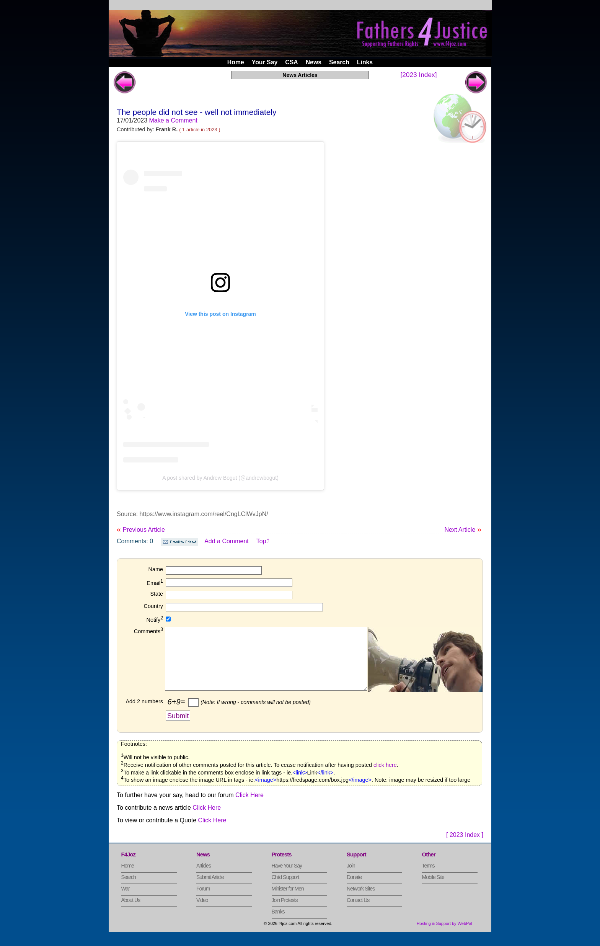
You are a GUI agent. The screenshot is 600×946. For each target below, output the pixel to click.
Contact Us (358, 913)
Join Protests (285, 913)
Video (202, 913)
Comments (148, 631)
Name (155, 569)
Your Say (264, 62)
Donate (354, 890)
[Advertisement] (424, 253)
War (125, 901)
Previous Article (141, 529)
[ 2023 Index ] (464, 847)
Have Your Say (287, 878)
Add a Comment (226, 541)
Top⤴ (262, 541)
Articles (203, 878)
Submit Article (210, 890)
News (313, 62)
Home (235, 62)
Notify (155, 620)
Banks (278, 924)
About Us (130, 913)
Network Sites (361, 901)
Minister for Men (288, 901)
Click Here (249, 807)
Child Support (285, 890)
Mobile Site (433, 890)
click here (385, 777)
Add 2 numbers (144, 714)
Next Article (462, 529)
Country (153, 606)
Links (365, 62)
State (156, 594)
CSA (291, 62)
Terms (428, 878)
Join (351, 878)
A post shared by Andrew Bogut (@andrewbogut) (220, 478)
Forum (203, 901)
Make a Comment (173, 120)
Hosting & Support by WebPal (444, 936)
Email (155, 583)
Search (339, 62)
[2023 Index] (418, 74)
